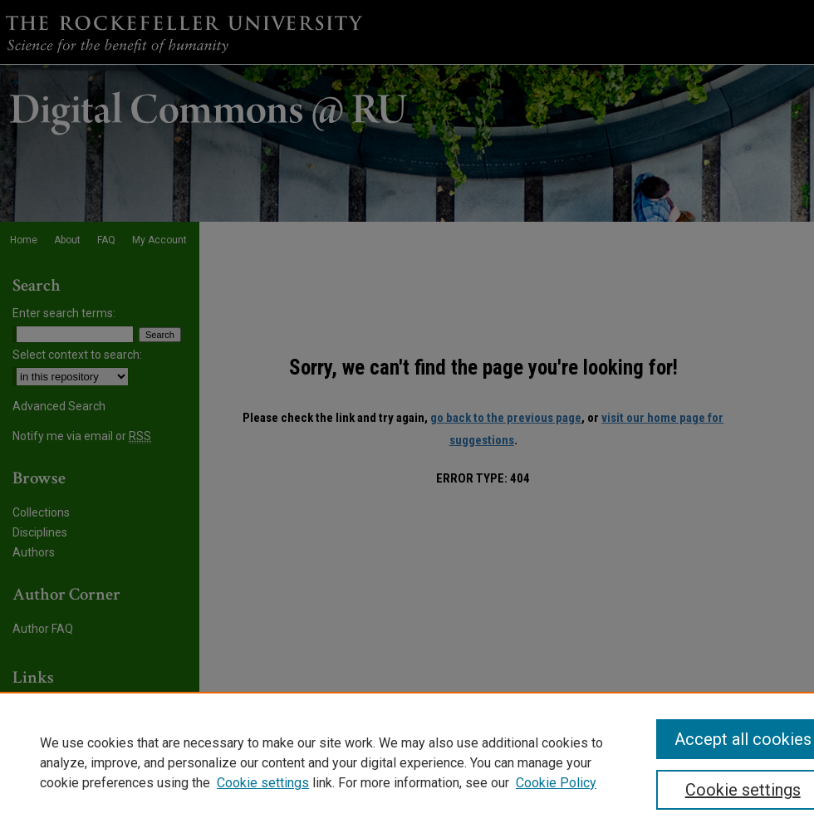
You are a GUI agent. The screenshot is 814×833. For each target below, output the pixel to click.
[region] (407, 762)
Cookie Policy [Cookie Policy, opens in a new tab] (556, 783)
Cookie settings (263, 783)
